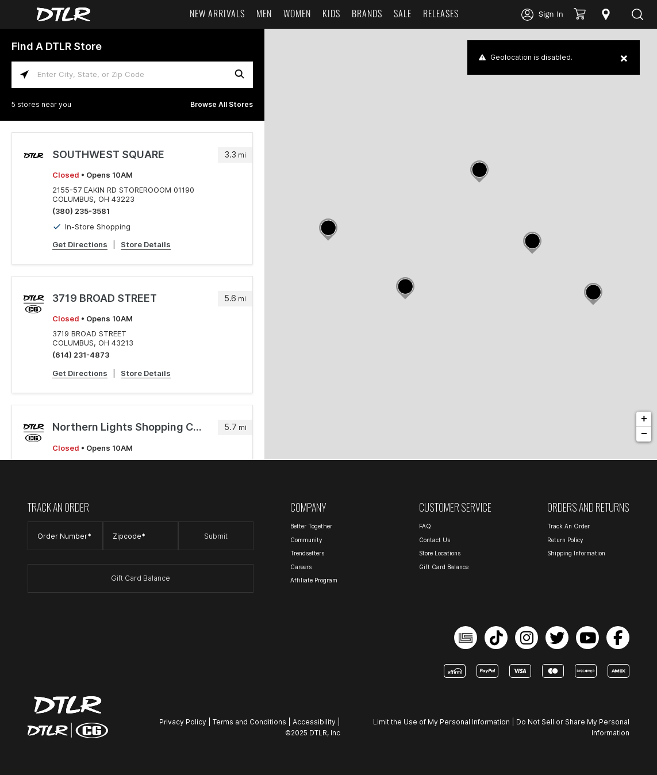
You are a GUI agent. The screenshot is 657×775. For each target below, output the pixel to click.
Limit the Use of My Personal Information (441, 722)
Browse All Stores (221, 104)
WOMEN (297, 13)
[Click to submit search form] (240, 74)
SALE (403, 13)
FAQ (425, 526)
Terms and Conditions (249, 722)
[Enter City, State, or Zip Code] (132, 74)
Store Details (146, 244)
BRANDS (367, 13)
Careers (301, 566)
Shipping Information (576, 553)
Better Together (311, 526)
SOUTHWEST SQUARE (108, 154)
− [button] (644, 434)
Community (306, 539)
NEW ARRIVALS (217, 13)
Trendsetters (307, 553)
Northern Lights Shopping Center (129, 427)
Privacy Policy (182, 722)
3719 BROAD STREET (104, 298)
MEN (264, 13)
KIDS (331, 13)
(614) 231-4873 (80, 354)
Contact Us (434, 539)
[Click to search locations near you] (24, 74)
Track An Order (568, 526)
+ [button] (644, 419)
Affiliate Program (313, 580)
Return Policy (565, 539)
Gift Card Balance (140, 578)
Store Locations (439, 553)
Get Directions (79, 244)
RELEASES (441, 13)
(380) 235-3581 (81, 211)
